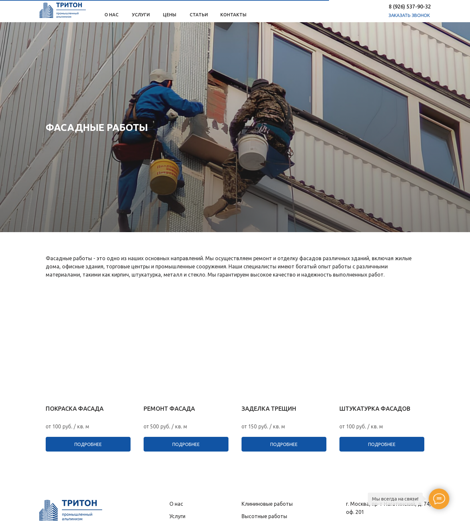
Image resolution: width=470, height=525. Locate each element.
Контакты (233, 14)
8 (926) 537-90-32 (410, 6)
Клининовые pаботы (267, 504)
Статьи (199, 14)
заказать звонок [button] (409, 15)
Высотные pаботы (264, 516)
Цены (169, 14)
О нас (111, 14)
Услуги (141, 14)
